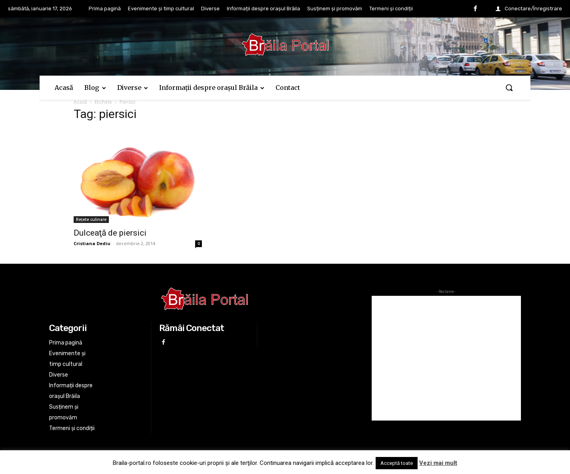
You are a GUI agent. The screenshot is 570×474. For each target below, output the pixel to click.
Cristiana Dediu (92, 243)
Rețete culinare (91, 219)
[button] (509, 87)
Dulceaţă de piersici (110, 233)
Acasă (80, 102)
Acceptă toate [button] (396, 463)
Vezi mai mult (438, 462)
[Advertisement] (446, 358)
